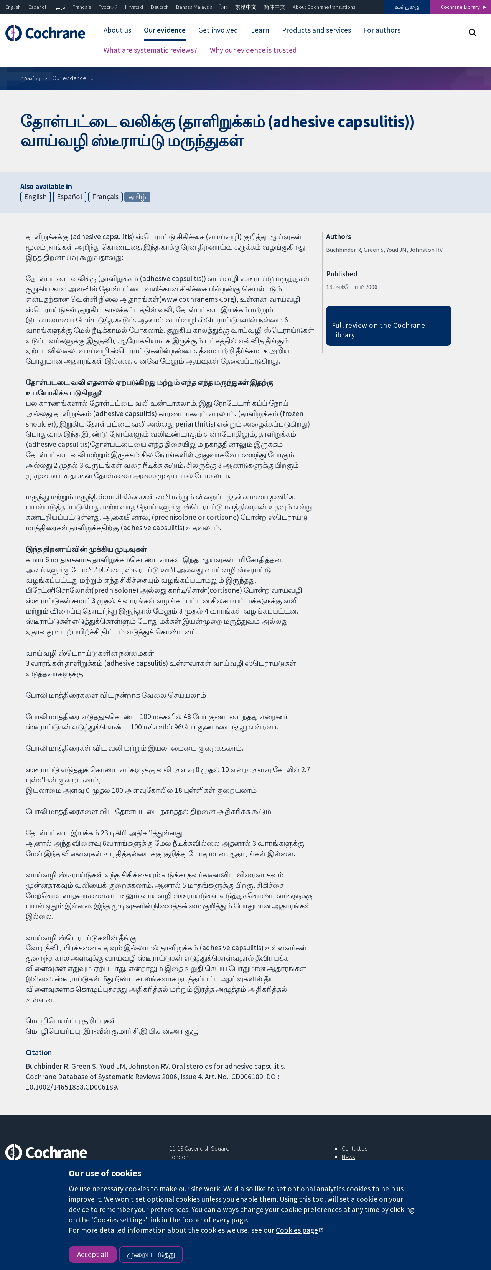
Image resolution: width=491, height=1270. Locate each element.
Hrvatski (134, 6)
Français (81, 6)
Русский (108, 6)
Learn (260, 30)
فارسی (59, 6)
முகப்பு (30, 78)
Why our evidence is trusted (253, 50)
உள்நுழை (407, 6)
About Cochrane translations (324, 6)
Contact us (354, 1148)
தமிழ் (137, 196)
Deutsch (160, 6)
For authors (381, 30)
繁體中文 (246, 6)
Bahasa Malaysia (194, 6)
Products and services (316, 30)
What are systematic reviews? (150, 50)
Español (37, 6)
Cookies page (297, 1230)
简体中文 (274, 6)
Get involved (218, 30)
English (13, 6)
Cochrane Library (460, 6)
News (348, 1157)
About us (117, 30)
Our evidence (165, 30)
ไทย (224, 6)
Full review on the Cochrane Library (378, 330)
